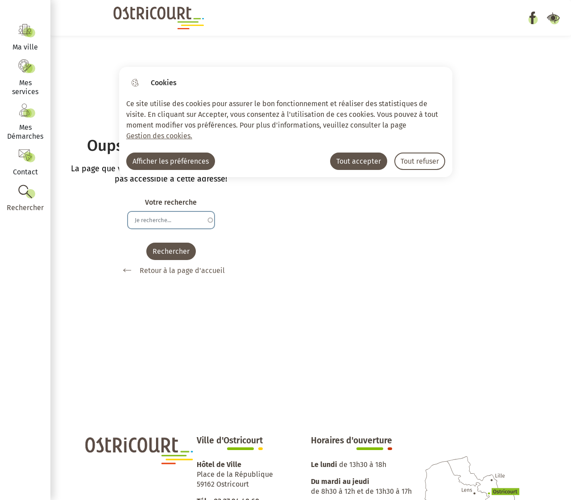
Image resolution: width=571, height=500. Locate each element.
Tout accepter (358, 161)
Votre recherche (171, 202)
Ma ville (25, 47)
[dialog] (285, 122)
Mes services (25, 87)
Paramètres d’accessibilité (553, 17)
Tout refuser (420, 161)
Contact (25, 172)
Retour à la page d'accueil (171, 270)
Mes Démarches (25, 131)
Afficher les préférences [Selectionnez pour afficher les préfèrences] (170, 161)
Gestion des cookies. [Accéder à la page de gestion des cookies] (159, 136)
